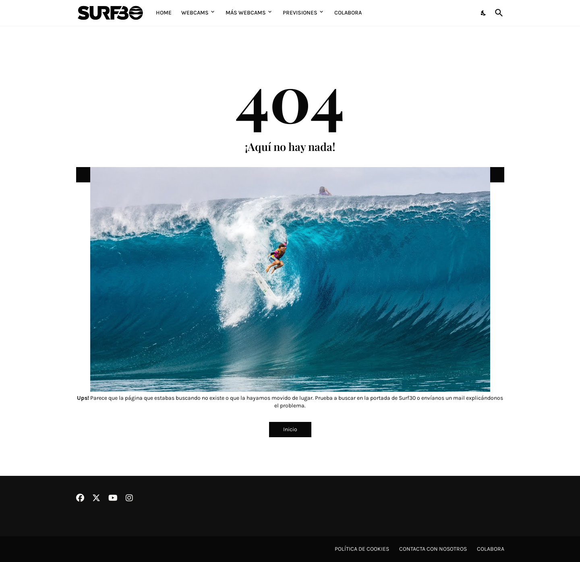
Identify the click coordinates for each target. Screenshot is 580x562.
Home (164, 12)
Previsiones (300, 12)
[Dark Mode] (484, 13)
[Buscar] (497, 13)
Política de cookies (362, 548)
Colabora (348, 12)
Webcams (195, 12)
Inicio (290, 429)
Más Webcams (246, 12)
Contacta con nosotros (433, 548)
